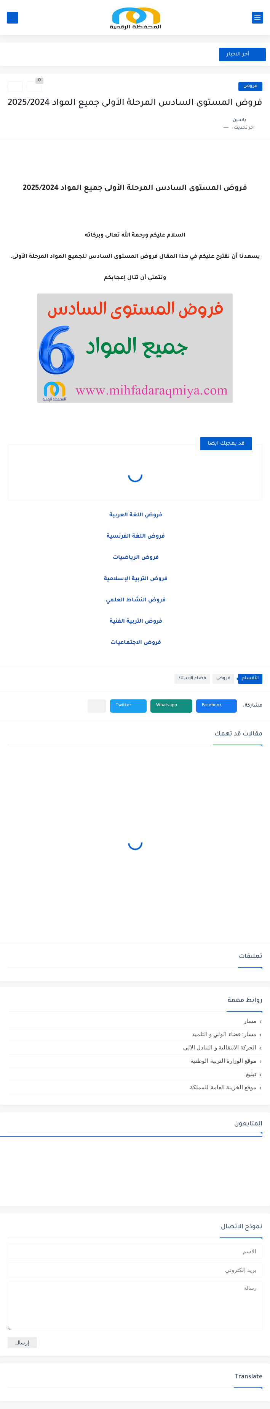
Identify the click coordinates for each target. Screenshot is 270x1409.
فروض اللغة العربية (135, 516)
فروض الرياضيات (135, 558)
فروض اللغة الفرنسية (135, 537)
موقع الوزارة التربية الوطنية (223, 1060)
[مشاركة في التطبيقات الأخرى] (97, 706)
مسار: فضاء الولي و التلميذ (224, 1034)
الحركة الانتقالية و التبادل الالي (219, 1047)
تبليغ (251, 1074)
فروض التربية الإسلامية (135, 579)
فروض (250, 86)
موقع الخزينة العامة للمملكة (223, 1087)
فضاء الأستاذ (192, 678)
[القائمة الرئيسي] (257, 18)
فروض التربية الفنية (135, 622)
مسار (250, 1021)
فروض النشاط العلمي (135, 601)
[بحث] (12, 18)
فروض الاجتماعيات (135, 643)
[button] (216, 706)
